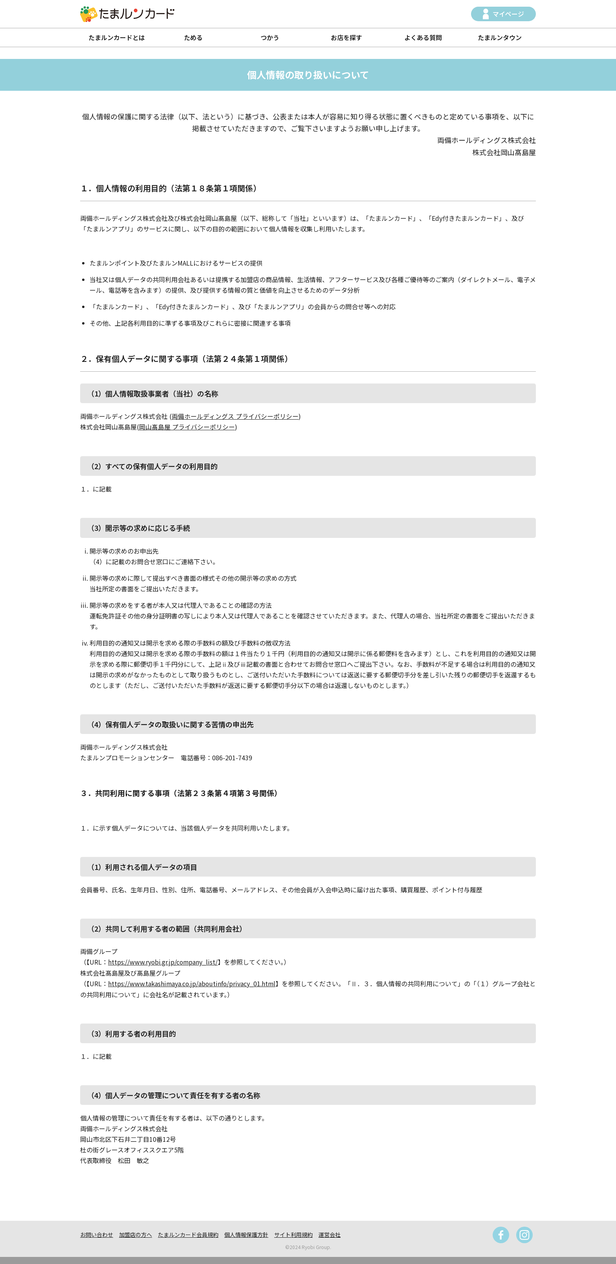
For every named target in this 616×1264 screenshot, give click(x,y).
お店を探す (346, 37)
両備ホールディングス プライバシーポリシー (235, 416)
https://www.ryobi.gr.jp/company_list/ (164, 961)
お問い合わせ (96, 1234)
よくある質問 (423, 37)
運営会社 (330, 1234)
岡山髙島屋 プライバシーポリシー (187, 426)
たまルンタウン (500, 37)
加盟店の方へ (135, 1234)
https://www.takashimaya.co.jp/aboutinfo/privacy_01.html (193, 982)
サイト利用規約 (293, 1234)
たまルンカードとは (116, 37)
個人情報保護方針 (246, 1234)
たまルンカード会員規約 (188, 1234)
